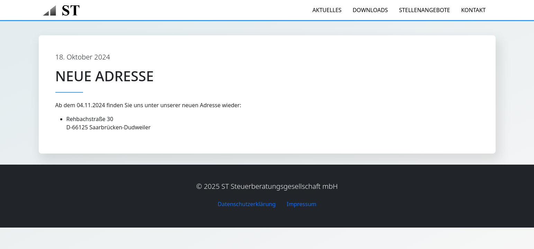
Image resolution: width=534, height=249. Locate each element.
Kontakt (473, 10)
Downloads (370, 10)
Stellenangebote (424, 10)
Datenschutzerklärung (246, 204)
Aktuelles (327, 10)
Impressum (301, 204)
